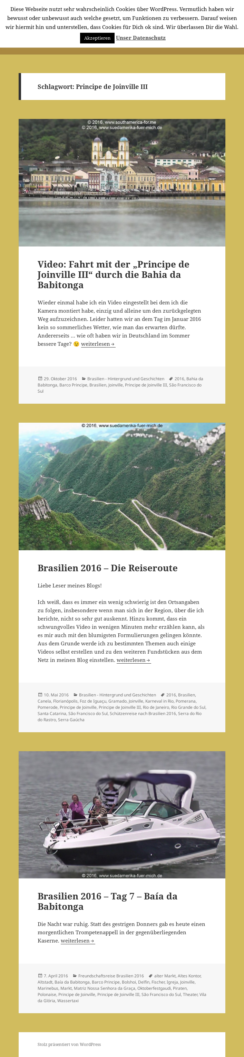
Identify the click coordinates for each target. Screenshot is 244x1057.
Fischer (158, 982)
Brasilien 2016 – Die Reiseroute (108, 568)
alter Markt (165, 976)
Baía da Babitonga (72, 982)
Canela (44, 701)
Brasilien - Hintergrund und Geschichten (125, 379)
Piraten (180, 988)
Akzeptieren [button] (97, 38)
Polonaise (47, 994)
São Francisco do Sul (88, 713)
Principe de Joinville (78, 707)
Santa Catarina (52, 713)
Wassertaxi (68, 1001)
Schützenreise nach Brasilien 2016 (143, 713)
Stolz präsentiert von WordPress (69, 1044)
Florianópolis (65, 701)
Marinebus (48, 988)
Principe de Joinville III (146, 385)
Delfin (143, 982)
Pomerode (48, 707)
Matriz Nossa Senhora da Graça (104, 988)
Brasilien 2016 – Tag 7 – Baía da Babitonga (108, 901)
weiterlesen (98, 343)
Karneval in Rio (159, 701)
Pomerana (186, 701)
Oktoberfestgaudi (154, 988)
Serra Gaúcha (71, 720)
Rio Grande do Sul (188, 707)
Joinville (115, 385)
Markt (66, 988)
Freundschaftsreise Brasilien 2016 (111, 976)
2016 (179, 379)
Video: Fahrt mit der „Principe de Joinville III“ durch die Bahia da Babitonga (113, 274)
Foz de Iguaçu (93, 701)
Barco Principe (73, 385)
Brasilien (97, 385)
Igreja (172, 982)
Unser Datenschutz (141, 37)
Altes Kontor (189, 976)
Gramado (117, 701)
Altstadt (45, 982)
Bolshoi (129, 982)
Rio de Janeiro (156, 707)
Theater (190, 994)
